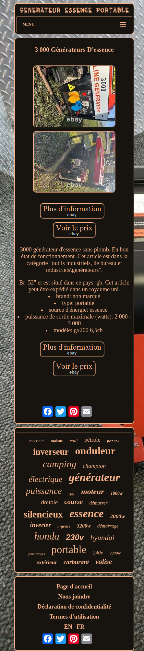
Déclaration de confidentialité (74, 606)
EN (68, 626)
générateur (94, 477)
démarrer (98, 503)
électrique (45, 479)
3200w (84, 526)
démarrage (108, 526)
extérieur (47, 562)
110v (71, 494)
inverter (40, 525)
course (73, 502)
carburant (76, 562)
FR (80, 626)
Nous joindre (74, 596)
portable (68, 549)
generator (36, 440)
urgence (63, 526)
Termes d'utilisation (74, 616)
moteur (92, 491)
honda (46, 536)
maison (57, 440)
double (49, 502)
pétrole (92, 439)
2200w (115, 553)
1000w (117, 493)
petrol (113, 441)
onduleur (95, 451)
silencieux (43, 514)
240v (98, 552)
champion (94, 466)
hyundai (102, 538)
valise (103, 561)
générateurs (36, 554)
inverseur (50, 452)
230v (75, 537)
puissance (44, 491)
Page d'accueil (74, 586)
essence (86, 513)
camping (59, 464)
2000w (117, 516)
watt (74, 440)
